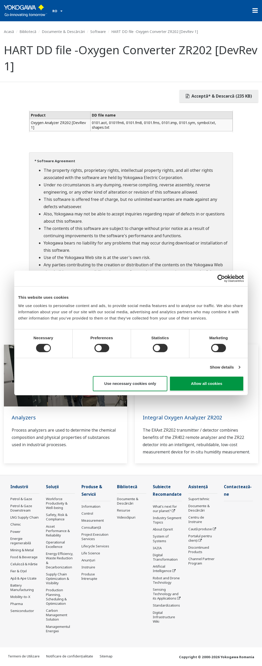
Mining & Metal (22, 550)
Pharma (16, 603)
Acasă (9, 31)
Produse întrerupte (89, 576)
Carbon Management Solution (56, 615)
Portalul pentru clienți (200, 538)
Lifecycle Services (95, 546)
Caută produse (200, 529)
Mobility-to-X (20, 596)
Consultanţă (91, 527)
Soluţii (52, 487)
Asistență (198, 487)
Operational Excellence (55, 544)
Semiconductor (22, 610)
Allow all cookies (206, 383)
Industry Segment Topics (167, 520)
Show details (222, 367)
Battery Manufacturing (22, 587)
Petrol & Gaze (21, 499)
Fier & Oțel (18, 571)
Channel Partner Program (201, 561)
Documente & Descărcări (63, 31)
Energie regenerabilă (20, 540)
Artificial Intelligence (162, 568)
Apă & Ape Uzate (23, 578)
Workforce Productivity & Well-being (56, 503)
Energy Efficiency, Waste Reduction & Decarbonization (59, 560)
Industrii (19, 487)
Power (15, 531)
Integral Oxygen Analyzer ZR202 (182, 417)
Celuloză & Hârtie (24, 564)
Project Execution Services (94, 536)
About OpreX (163, 529)
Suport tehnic (198, 499)
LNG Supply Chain (24, 517)
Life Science (90, 553)
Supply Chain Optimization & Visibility (57, 578)
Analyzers (24, 417)
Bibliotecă (27, 31)
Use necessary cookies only (130, 383)
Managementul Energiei (58, 628)
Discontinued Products (198, 549)
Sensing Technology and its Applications (165, 594)
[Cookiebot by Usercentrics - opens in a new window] (221, 278)
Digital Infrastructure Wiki (164, 617)
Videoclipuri (126, 517)
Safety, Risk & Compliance (56, 516)
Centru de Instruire (196, 519)
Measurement (92, 520)
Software (98, 31)
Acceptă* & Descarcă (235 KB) (219, 96)
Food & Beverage (24, 557)
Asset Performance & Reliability (58, 531)
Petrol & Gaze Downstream (21, 508)
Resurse (123, 510)
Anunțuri (88, 560)
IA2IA (157, 548)
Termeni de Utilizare (24, 656)
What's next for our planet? (165, 508)
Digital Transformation (165, 557)
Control (87, 513)
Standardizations (166, 605)
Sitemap (106, 656)
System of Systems (161, 538)
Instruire (88, 567)
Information (90, 506)
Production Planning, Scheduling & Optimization (56, 597)
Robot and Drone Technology (166, 580)
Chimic (15, 524)
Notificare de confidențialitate (69, 656)
